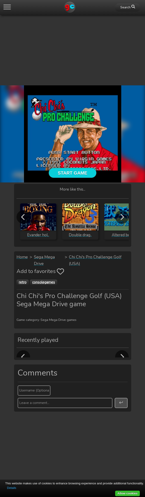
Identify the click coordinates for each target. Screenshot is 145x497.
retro (22, 282)
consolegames (43, 282)
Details (11, 488)
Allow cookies (127, 493)
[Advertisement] (72, 50)
